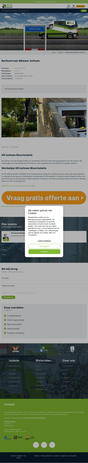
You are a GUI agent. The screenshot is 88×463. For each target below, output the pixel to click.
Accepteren (44, 251)
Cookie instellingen (44, 241)
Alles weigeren (44, 246)
